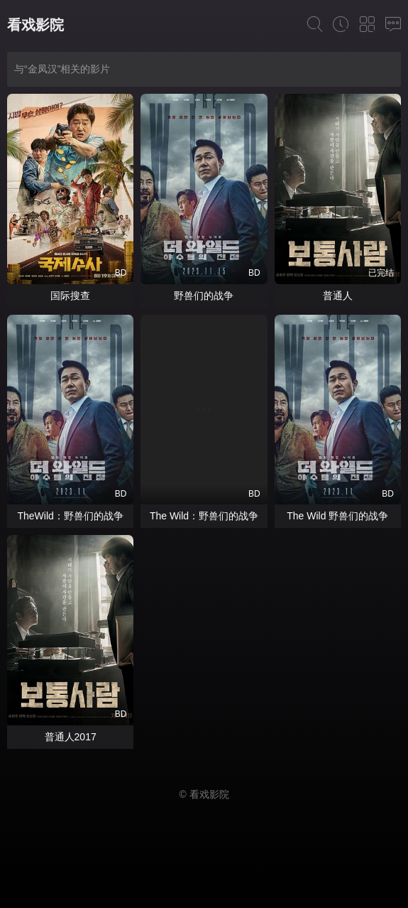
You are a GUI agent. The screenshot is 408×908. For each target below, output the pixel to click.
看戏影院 (35, 25)
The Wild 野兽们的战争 (337, 515)
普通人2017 (71, 736)
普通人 (338, 295)
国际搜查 (70, 295)
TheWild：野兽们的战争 (70, 515)
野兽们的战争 (203, 295)
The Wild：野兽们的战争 (204, 515)
